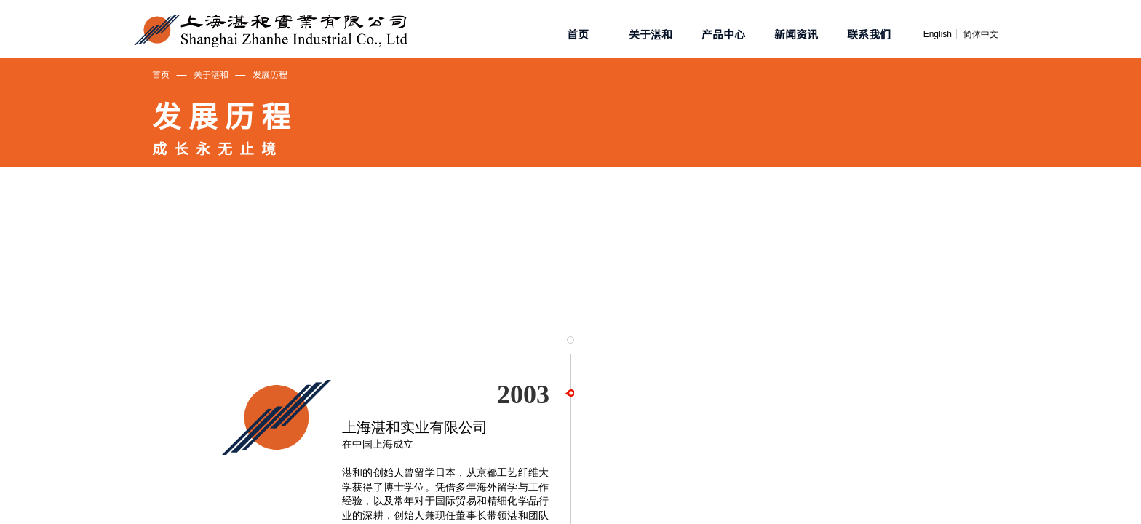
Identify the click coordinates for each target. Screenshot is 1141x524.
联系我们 (869, 33)
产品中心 (723, 33)
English (937, 34)
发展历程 (270, 74)
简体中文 (980, 34)
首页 (161, 74)
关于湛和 (211, 74)
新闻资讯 (796, 33)
